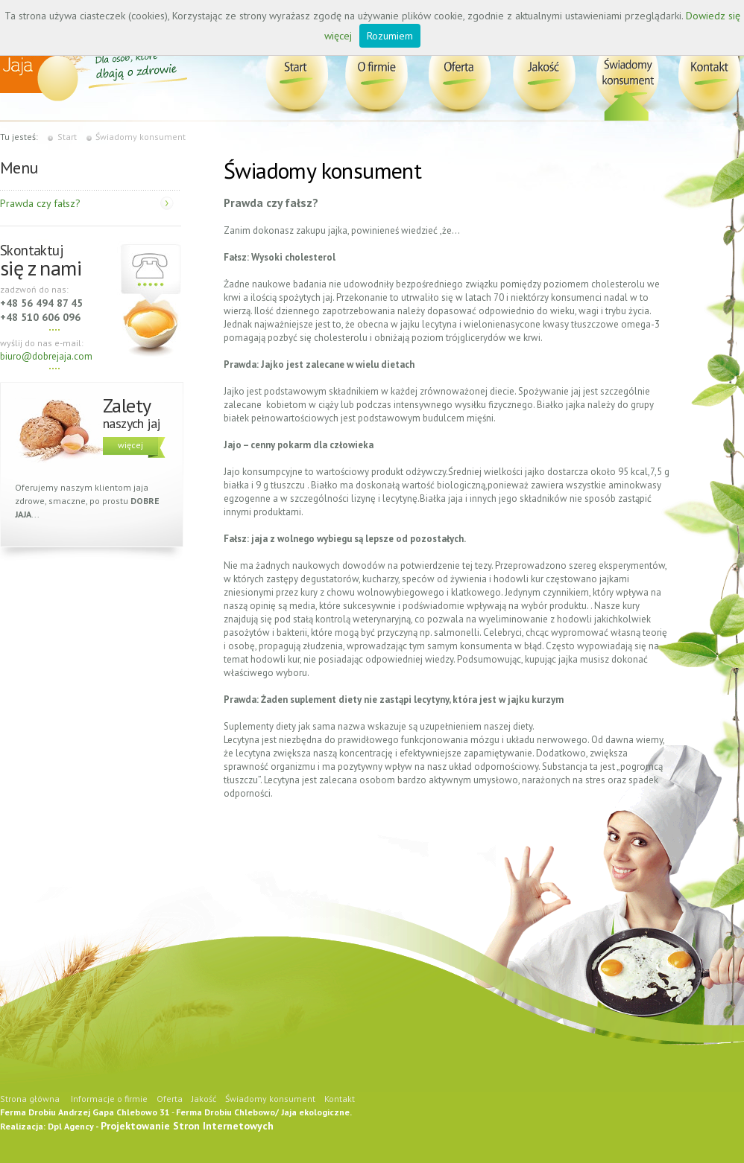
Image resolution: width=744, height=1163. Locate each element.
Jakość (542, 77)
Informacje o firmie (378, 77)
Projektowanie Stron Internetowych (187, 1125)
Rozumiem (390, 35)
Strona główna (30, 1098)
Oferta (460, 77)
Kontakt (706, 77)
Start (67, 136)
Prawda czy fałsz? (40, 203)
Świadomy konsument (626, 77)
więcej (130, 444)
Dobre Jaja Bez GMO (299, 77)
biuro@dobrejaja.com (46, 356)
